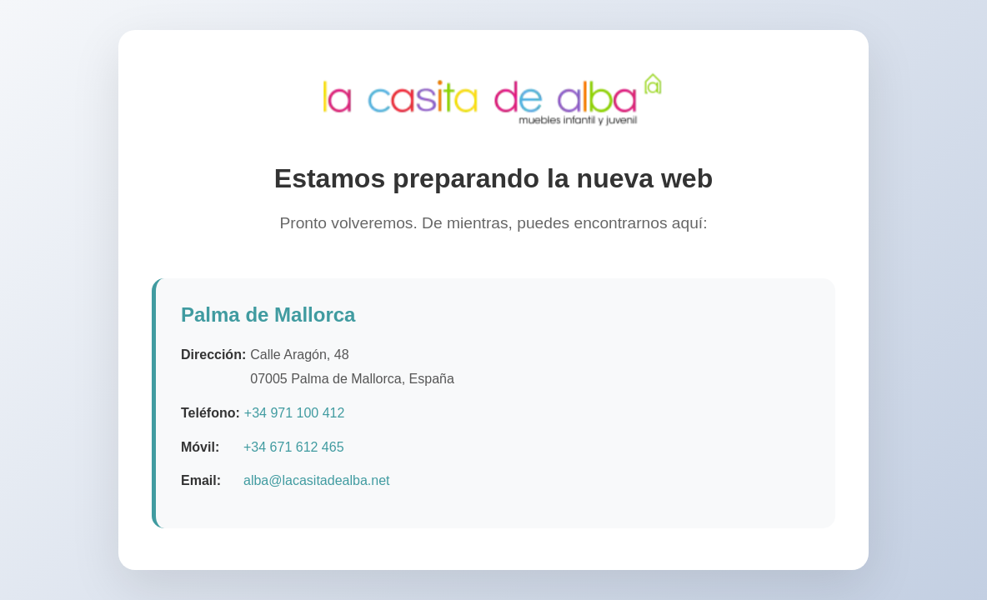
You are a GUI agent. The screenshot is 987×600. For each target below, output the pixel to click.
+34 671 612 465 (293, 447)
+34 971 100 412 (294, 413)
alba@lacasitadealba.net (316, 481)
